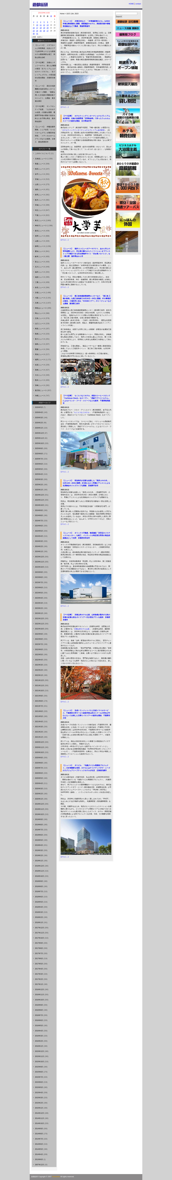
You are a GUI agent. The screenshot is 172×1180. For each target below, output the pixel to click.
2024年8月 (39, 515)
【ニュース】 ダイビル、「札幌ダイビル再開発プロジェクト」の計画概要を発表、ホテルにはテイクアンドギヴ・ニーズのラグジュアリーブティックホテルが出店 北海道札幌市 (86, 767)
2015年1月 (39, 1108)
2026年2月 (39, 423)
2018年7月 (39, 891)
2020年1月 (39, 799)
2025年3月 (39, 479)
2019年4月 (39, 845)
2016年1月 (39, 1046)
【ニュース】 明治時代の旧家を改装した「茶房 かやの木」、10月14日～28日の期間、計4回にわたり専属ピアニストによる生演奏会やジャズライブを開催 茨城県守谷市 (86, 483)
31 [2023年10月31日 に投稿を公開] (37, 34)
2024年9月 (39, 510)
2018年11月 (39, 871)
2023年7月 (39, 582)
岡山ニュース (40, 313)
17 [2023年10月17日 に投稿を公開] (37, 28)
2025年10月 (39, 443)
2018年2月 (39, 917)
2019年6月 (39, 835)
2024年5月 (39, 531)
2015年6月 (39, 1082)
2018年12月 (39, 866)
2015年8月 (39, 1072)
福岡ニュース (40, 360)
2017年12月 (39, 928)
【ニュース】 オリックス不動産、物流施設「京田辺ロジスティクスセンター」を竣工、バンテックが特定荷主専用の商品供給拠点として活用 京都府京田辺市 (86, 535)
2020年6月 (39, 773)
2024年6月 (39, 526)
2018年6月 (39, 897)
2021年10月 (39, 691)
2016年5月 (39, 1026)
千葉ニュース (40, 215)
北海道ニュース (41, 159)
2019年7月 (39, 830)
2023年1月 (39, 613)
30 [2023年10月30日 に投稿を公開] (34, 34)
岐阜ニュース (40, 257)
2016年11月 (39, 995)
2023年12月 (39, 557)
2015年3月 (39, 1098)
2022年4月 (39, 660)
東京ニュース (40, 220)
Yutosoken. (56, 1177)
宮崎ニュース (40, 385)
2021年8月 (39, 701)
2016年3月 (39, 1036)
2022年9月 (39, 634)
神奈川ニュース (41, 226)
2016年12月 (39, 989)
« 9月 (34, 37)
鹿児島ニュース (41, 390)
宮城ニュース (40, 179)
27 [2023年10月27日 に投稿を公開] (47, 31)
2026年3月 (39, 418)
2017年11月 (39, 933)
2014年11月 (39, 1118)
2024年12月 (39, 495)
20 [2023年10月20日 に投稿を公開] (47, 28)
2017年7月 (39, 953)
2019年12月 (39, 804)
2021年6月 (39, 711)
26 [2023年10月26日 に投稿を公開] (44, 31)
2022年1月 (39, 675)
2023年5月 (39, 593)
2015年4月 (39, 1093)
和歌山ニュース (41, 308)
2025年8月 (39, 454)
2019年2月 (39, 855)
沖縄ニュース (40, 396)
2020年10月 (39, 752)
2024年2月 (39, 546)
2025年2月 (39, 485)
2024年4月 (39, 536)
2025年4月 (39, 474)
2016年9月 (39, 1005)
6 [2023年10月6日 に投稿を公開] (47, 22)
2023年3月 (39, 603)
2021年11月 (39, 686)
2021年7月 (39, 706)
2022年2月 (39, 670)
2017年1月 (39, 984)
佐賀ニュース (40, 365)
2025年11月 (39, 438)
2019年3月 (39, 850)
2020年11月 (39, 747)
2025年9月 (39, 448)
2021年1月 (39, 737)
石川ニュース (40, 267)
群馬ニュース (40, 195)
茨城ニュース (40, 205)
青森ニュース (40, 164)
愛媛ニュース (40, 349)
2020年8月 (39, 763)
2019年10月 (39, 814)
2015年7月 (39, 1077)
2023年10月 (39, 567)
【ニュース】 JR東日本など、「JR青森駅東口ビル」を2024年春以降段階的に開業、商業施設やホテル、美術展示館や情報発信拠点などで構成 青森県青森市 (86, 23)
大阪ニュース (40, 298)
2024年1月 (39, 551)
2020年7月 (39, 768)
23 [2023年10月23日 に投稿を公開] (34, 31)
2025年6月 (39, 464)
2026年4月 (39, 412)
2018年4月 (39, 907)
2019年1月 (39, 861)
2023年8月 (39, 577)
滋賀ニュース (40, 277)
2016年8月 (39, 1010)
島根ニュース (40, 334)
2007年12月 (39, 1165)
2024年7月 (39, 521)
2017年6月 (39, 959)
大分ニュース (40, 375)
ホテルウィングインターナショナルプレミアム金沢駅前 (83, 130)
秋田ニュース (40, 169)
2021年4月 (39, 722)
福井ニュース (40, 272)
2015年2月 (39, 1103)
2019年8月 (39, 825)
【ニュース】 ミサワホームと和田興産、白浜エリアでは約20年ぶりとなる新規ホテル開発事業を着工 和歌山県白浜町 (45, 51)
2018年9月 (39, 881)
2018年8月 (39, 886)
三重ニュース (40, 282)
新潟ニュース (40, 231)
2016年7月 (39, 1015)
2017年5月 (39, 964)
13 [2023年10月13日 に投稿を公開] (47, 25)
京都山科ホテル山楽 (81, 629)
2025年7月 (39, 459)
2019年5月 (39, 840)
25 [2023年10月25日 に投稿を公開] (41, 31)
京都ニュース (40, 293)
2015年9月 (39, 1067)
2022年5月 (39, 655)
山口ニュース (40, 324)
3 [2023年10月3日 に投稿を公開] (37, 22)
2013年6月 (39, 1159)
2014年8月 (39, 1134)
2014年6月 (39, 1144)
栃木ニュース (40, 200)
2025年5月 (39, 469)
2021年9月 (39, 696)
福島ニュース (40, 189)
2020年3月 (39, 789)
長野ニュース (40, 236)
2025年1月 (39, 490)
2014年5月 (39, 1149)
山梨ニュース (40, 241)
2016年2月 (39, 1041)
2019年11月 (39, 809)
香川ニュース (40, 339)
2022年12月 (39, 618)
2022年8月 (39, 639)
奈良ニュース (40, 287)
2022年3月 (39, 665)
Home (62, 14)
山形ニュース (40, 184)
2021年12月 (39, 680)
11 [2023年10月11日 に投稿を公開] (41, 25)
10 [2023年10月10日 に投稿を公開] (37, 25)
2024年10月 (39, 505)
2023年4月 (39, 598)
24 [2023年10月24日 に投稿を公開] (37, 31)
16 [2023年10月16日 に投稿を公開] (34, 28)
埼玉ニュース (40, 210)
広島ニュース (40, 318)
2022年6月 (39, 649)
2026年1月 (39, 428)
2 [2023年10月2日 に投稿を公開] (33, 22)
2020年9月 (39, 758)
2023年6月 (39, 588)
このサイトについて (42, 153)
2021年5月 (39, 716)
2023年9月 (39, 572)
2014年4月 (39, 1154)
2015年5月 (39, 1087)
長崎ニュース (40, 370)
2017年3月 (39, 974)
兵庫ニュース (40, 303)
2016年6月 (39, 1020)
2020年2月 (39, 794)
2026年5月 (39, 407)
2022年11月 (39, 624)
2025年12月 (39, 433)
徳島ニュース (40, 344)
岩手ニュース (40, 174)
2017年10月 (39, 938)
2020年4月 (39, 783)
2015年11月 (39, 1056)
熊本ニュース (40, 380)
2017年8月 (39, 948)
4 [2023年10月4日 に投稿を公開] (40, 22)
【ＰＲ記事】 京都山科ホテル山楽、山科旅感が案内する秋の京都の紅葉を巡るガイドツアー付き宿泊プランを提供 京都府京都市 (86, 617)
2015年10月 (39, 1062)
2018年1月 (39, 922)
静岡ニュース (40, 246)
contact (138, 4)
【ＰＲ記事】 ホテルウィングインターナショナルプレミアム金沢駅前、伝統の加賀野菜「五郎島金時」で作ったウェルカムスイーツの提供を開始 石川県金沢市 (86, 118)
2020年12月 (39, 742)
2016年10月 (39, 1000)
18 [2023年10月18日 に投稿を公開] (41, 28)
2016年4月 (39, 1031)
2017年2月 (39, 979)
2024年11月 (39, 500)
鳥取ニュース (40, 329)
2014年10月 (39, 1123)
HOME (131, 4)
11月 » (39, 37)
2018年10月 (39, 876)
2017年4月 (39, 969)
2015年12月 (39, 1051)
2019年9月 (39, 819)
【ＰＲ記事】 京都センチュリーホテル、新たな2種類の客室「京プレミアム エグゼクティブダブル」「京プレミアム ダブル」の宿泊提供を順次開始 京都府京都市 (45, 72)
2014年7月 (39, 1139)
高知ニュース (40, 354)
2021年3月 (39, 727)
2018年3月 (39, 912)
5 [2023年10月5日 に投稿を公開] (44, 22)
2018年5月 (39, 902)
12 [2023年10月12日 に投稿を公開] (44, 25)
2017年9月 (39, 943)
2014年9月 (39, 1129)
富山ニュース (40, 262)
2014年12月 (39, 1113)
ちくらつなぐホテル (81, 412)
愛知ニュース (40, 251)
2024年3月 (39, 541)
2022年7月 (39, 644)
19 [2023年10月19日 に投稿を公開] (44, 28)
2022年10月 (39, 629)
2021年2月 (39, 732)
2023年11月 (39, 562)
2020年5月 (39, 778)
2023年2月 (39, 608)
